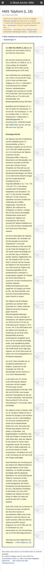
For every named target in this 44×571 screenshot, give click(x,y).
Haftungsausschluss (8, 563)
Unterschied (7, 31)
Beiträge (14, 21)
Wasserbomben (11, 122)
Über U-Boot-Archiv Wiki (20, 561)
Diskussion (7, 21)
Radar (15, 125)
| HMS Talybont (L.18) (23, 542)
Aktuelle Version (32, 29)
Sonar (14, 127)
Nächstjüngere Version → (20, 31)
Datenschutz (6, 561)
